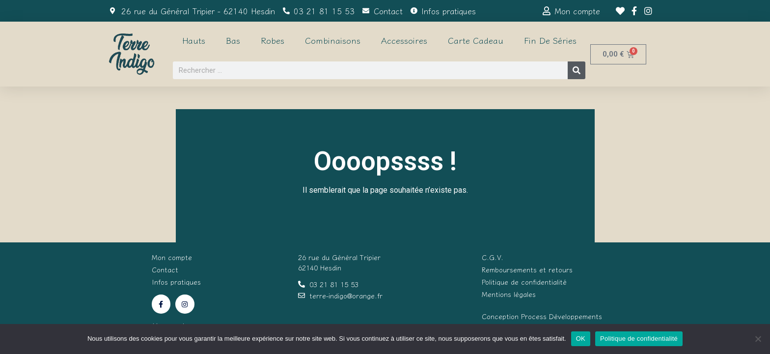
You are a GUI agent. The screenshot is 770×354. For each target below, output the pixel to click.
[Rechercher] (576, 70)
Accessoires (404, 40)
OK (580, 338)
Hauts (193, 40)
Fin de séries (550, 40)
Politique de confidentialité (639, 338)
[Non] (758, 339)
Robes (272, 40)
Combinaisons (332, 40)
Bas (233, 40)
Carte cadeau (475, 40)
